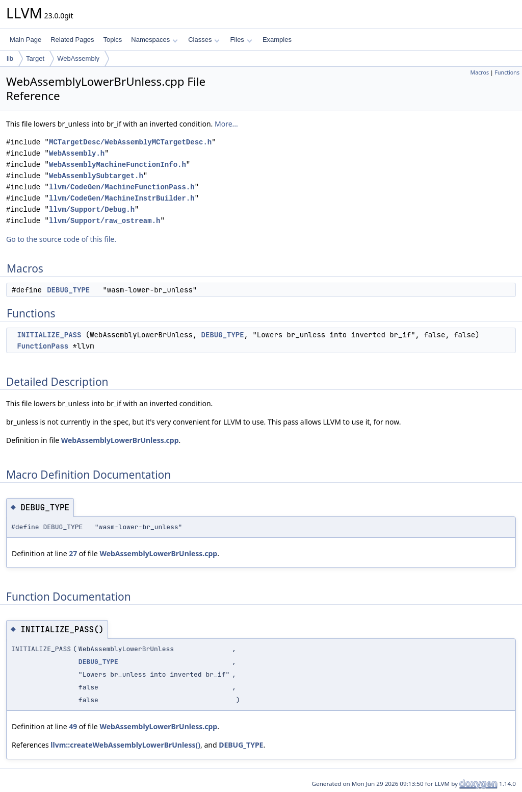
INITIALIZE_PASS (49, 334)
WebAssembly (78, 58)
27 (73, 553)
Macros (480, 72)
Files (241, 39)
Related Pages (72, 39)
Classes (204, 39)
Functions (506, 72)
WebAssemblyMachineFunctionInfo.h (117, 164)
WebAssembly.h (77, 153)
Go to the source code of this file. (61, 239)
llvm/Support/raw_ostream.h (104, 221)
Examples (277, 39)
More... (226, 124)
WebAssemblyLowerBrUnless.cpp (120, 440)
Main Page (25, 39)
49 (73, 726)
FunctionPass (42, 346)
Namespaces (154, 39)
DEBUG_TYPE (68, 289)
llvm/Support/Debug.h (92, 209)
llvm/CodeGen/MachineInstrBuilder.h (122, 198)
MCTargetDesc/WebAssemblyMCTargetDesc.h (130, 142)
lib (10, 58)
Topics (112, 39)
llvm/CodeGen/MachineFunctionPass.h (122, 187)
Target (35, 58)
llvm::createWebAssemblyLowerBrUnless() (125, 745)
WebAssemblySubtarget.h (96, 176)
